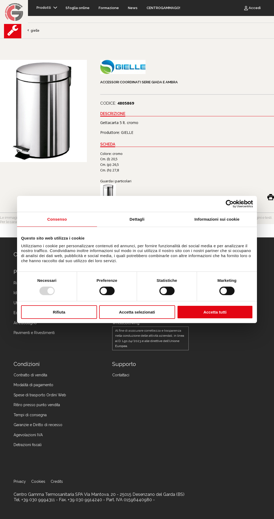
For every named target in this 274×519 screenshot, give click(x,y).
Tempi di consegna (30, 415)
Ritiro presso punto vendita (37, 405)
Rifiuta (59, 312)
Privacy (20, 481)
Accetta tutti (215, 312)
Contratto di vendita (30, 375)
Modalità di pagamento (33, 385)
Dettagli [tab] (137, 219)
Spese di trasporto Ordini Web (40, 395)
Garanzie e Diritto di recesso (38, 425)
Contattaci (120, 375)
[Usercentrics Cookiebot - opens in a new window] (229, 204)
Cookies (38, 481)
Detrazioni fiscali (28, 445)
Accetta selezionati (137, 312)
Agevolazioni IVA (28, 435)
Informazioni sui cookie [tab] (217, 219)
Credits (57, 481)
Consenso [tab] (57, 219)
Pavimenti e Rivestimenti (34, 333)
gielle (33, 30)
